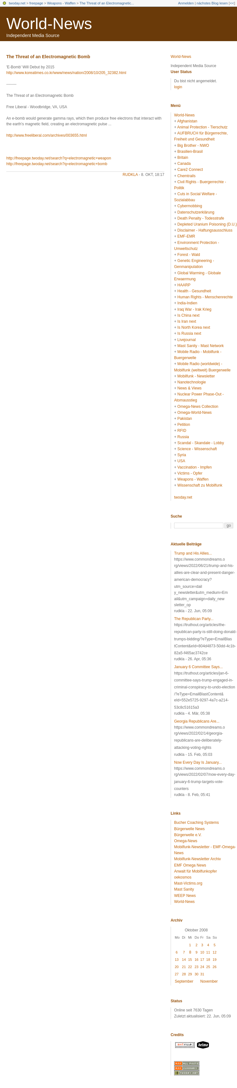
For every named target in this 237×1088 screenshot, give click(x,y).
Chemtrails (186, 176)
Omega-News (185, 841)
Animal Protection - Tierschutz (202, 127)
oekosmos (182, 877)
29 (190, 974)
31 (202, 974)
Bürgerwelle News (189, 829)
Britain (182, 157)
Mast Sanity (184, 889)
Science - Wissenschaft (197, 449)
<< (232, 3)
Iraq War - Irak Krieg (194, 309)
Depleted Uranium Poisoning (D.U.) (207, 224)
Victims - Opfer (189, 473)
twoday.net (17, 3)
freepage (36, 3)
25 (208, 967)
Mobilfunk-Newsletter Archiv (197, 859)
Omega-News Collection (197, 406)
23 (196, 967)
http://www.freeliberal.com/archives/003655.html (46, 135)
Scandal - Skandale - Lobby (200, 443)
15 (190, 959)
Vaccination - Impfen (194, 467)
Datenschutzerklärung (195, 212)
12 (214, 952)
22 (190, 967)
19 (214, 959)
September (184, 981)
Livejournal (186, 340)
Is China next (188, 315)
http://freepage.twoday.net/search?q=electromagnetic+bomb (56, 164)
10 (202, 952)
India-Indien (187, 303)
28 (184, 974)
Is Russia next (189, 333)
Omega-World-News (194, 412)
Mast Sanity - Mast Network (200, 346)
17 (202, 959)
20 (177, 967)
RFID (181, 430)
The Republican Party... (194, 619)
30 (196, 974)
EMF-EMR (186, 236)
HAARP (183, 285)
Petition (183, 424)
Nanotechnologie (191, 382)
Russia (183, 437)
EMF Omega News (190, 865)
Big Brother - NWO (193, 145)
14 (184, 959)
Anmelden (186, 3)
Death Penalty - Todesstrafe (200, 218)
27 (177, 974)
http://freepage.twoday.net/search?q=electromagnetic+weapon (58, 158)
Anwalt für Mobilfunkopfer (195, 871)
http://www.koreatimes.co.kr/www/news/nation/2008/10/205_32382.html (66, 73)
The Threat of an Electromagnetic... (107, 3)
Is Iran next (186, 321)
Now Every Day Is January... (198, 762)
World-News (49, 24)
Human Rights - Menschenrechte (205, 297)
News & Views (189, 388)
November (209, 981)
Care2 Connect (190, 169)
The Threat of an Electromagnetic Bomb (48, 56)
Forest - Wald (188, 254)
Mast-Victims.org (188, 883)
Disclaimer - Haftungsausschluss (204, 230)
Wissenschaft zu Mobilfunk (199, 485)
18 (208, 959)
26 (214, 967)
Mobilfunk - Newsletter (196, 376)
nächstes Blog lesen (212, 3)
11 (208, 952)
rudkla (130, 174)
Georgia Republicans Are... (196, 721)
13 (177, 959)
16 (196, 959)
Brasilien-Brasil (190, 151)
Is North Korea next (193, 327)
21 (184, 967)
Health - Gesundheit (194, 291)
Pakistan (184, 418)
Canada (184, 163)
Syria (181, 455)
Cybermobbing (189, 206)
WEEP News (185, 895)
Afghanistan (187, 121)
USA (181, 461)
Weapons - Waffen (61, 3)
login (178, 87)
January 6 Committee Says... (198, 667)
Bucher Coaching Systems (196, 822)
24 (202, 967)
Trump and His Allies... (193, 553)
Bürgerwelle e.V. (188, 835)
